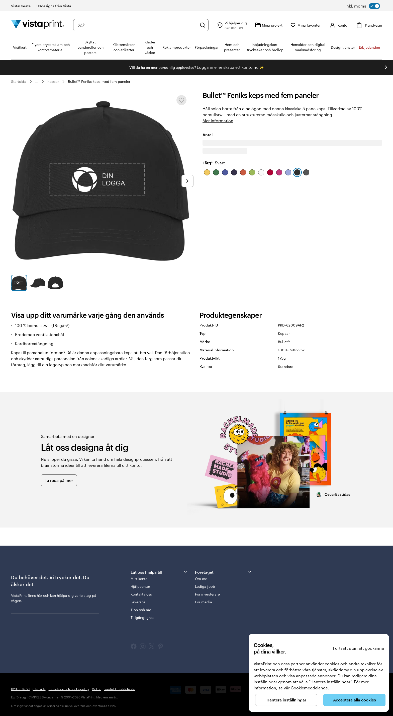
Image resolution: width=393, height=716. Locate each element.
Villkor (96, 689)
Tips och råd (141, 610)
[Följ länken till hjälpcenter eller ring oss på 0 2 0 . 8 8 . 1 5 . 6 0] (231, 25)
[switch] (362, 6)
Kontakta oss (141, 594)
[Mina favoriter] (305, 25)
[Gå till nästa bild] (386, 67)
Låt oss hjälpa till (159, 571)
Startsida (18, 81)
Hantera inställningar (286, 699)
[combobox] (137, 25)
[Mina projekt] (268, 25)
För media (203, 602)
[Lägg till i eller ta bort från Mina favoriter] (181, 100)
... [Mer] (36, 82)
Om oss (201, 578)
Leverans (138, 602)
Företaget (223, 571)
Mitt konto (139, 578)
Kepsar (53, 81)
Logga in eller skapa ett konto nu (228, 67)
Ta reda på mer (59, 480)
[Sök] (203, 25)
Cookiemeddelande (309, 687)
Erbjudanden (369, 47)
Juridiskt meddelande (119, 689)
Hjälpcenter (140, 586)
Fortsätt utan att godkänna (358, 648)
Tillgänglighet (142, 617)
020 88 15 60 (20, 689)
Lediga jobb (205, 586)
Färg (214, 176)
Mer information (218, 120)
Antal (208, 148)
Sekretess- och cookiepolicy (69, 689)
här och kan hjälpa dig (55, 595)
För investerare (207, 594)
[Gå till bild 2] (37, 283)
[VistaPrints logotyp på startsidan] (37, 25)
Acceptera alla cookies (354, 699)
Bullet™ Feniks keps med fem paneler (99, 81)
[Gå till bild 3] (55, 283)
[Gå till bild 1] (19, 283)
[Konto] (338, 25)
